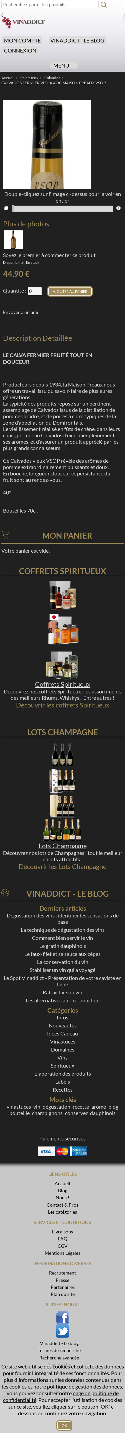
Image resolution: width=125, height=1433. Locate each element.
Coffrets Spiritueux (62, 684)
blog (113, 1106)
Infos (62, 1017)
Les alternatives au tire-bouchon (63, 1000)
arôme (98, 1106)
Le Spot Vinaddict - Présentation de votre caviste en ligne (63, 981)
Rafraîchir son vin (62, 992)
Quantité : (14, 290)
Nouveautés (63, 1025)
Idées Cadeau (62, 1033)
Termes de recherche (59, 1350)
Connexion (20, 50)
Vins (62, 1057)
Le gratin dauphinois (62, 946)
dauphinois (103, 1113)
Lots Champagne (63, 846)
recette (81, 1106)
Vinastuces (62, 1041)
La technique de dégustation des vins (63, 929)
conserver (76, 1113)
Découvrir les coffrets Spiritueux (62, 705)
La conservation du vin (62, 962)
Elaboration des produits (62, 1073)
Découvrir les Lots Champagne (62, 866)
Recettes (63, 1089)
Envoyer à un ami (20, 312)
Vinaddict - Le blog (77, 40)
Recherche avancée (59, 1357)
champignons (47, 1113)
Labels (62, 1081)
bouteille (19, 1113)
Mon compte (22, 40)
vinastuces (19, 1106)
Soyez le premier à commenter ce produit (49, 255)
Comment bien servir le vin (62, 937)
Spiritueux (62, 1065)
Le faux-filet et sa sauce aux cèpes (62, 954)
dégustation (56, 1106)
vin (36, 1106)
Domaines (62, 1049)
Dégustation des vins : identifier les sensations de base (63, 918)
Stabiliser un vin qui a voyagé (62, 970)
